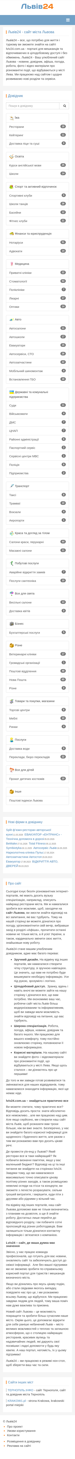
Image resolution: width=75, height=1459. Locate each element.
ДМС (37, 422)
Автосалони (37, 328)
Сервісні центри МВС (37, 456)
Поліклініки (37, 289)
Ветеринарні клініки (37, 654)
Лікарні (37, 298)
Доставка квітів (37, 611)
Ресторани (37, 126)
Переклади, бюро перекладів (37, 757)
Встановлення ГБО (37, 379)
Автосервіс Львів (45, 848)
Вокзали (37, 512)
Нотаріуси (37, 242)
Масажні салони (37, 550)
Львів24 (11, 1421)
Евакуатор (13, 861)
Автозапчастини (37, 362)
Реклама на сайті (19, 1445)
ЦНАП (37, 430)
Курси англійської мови (37, 165)
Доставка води (37, 748)
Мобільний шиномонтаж (37, 371)
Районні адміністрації (37, 439)
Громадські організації (37, 662)
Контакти (13, 1435)
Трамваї (37, 503)
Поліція (37, 464)
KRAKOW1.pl (17, 1400)
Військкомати (37, 413)
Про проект (15, 1426)
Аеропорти (37, 520)
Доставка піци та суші (37, 143)
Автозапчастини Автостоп (24, 857)
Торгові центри (37, 710)
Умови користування (21, 1430)
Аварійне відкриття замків (37, 572)
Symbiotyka (14, 848)
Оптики (37, 306)
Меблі (37, 718)
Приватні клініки (37, 272)
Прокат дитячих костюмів (37, 779)
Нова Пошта (37, 679)
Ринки (37, 726)
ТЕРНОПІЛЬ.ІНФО (20, 1390)
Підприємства (37, 473)
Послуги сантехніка (37, 580)
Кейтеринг (37, 135)
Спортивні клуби (37, 195)
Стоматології (37, 281)
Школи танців (37, 204)
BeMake (11, 843)
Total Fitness (37, 843)
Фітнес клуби (37, 221)
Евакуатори (37, 345)
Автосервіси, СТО (37, 354)
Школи (37, 173)
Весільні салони (37, 602)
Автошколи (37, 337)
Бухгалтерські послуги (37, 632)
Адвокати (37, 251)
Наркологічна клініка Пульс (25, 852)
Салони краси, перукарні (37, 542)
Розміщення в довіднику (24, 1441)
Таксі (37, 495)
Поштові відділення (37, 671)
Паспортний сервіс (37, 447)
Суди (37, 405)
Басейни (37, 212)
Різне (37, 688)
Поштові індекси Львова (26, 800)
